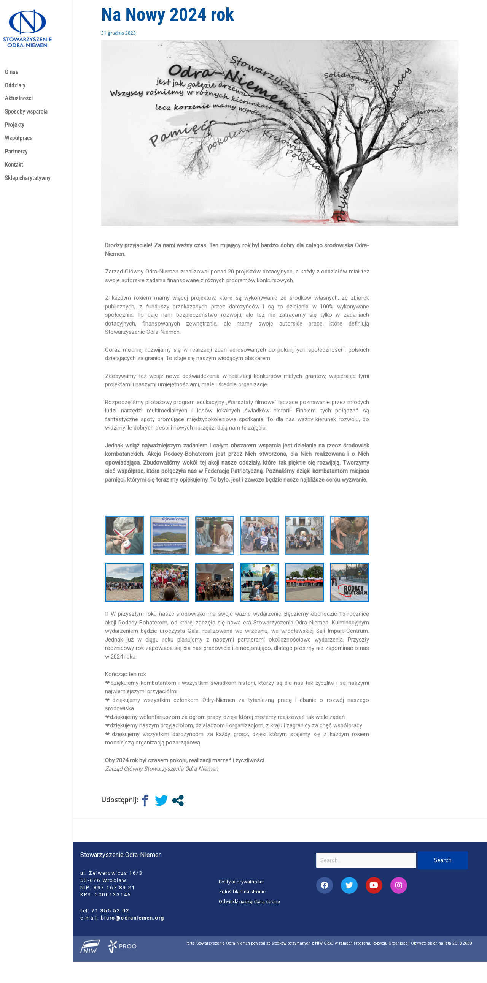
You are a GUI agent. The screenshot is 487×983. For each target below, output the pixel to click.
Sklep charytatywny (29, 184)
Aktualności (20, 100)
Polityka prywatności (242, 882)
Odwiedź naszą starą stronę (250, 901)
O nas (12, 72)
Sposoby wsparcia (27, 114)
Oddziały (16, 86)
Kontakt (14, 170)
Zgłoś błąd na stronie (243, 891)
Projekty (15, 128)
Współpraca (19, 141)
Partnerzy (17, 156)
